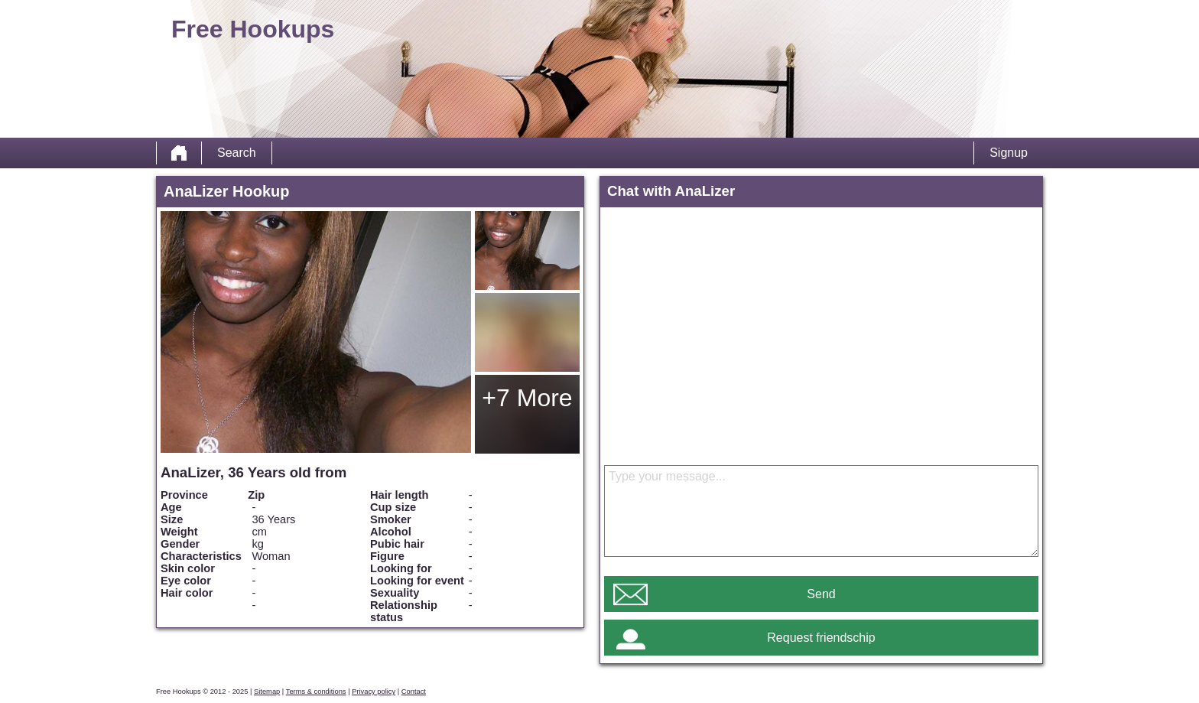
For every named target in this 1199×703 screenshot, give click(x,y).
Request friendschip (821, 637)
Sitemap (267, 691)
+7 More (527, 398)
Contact (413, 691)
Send (821, 593)
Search (236, 152)
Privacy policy (373, 691)
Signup (1008, 152)
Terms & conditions (316, 691)
